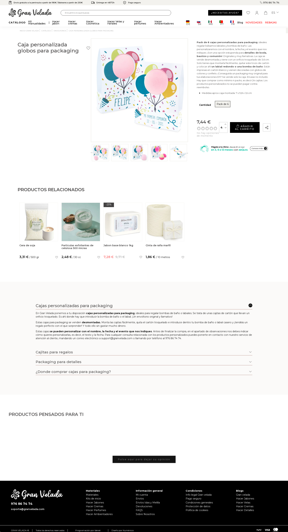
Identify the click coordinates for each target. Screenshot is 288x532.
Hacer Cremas (94, 506)
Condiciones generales (199, 502)
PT (221, 22)
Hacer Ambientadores (99, 514)
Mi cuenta (142, 494)
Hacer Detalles (245, 510)
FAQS (139, 510)
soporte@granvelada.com (27, 509)
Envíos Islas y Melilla (148, 502)
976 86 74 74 (269, 2)
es (275, 12)
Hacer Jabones (95, 502)
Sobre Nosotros (145, 514)
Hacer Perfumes (96, 510)
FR (232, 22)
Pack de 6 (178, 99)
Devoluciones (144, 506)
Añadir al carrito (230, 121)
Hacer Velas (243, 502)
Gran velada (243, 494)
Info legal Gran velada (199, 494)
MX (210, 22)
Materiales (92, 494)
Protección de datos (198, 506)
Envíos (140, 498)
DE (188, 22)
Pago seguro (193, 498)
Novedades (254, 22)
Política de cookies (197, 510)
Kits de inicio (93, 498)
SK (199, 22)
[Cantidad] (194, 122)
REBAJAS (271, 22)
